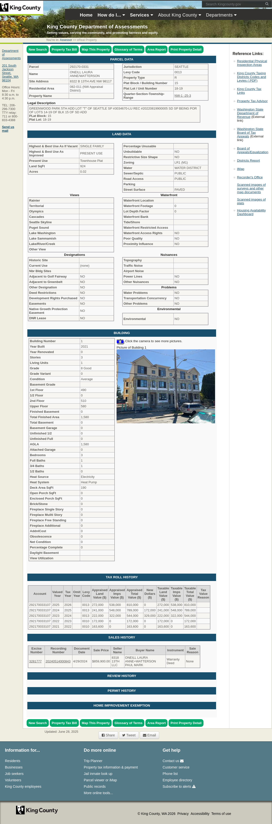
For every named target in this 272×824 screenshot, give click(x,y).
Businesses (14, 767)
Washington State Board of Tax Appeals (250, 132)
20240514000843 (58, 661)
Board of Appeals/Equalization (252, 150)
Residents (12, 761)
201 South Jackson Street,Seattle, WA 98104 (10, 73)
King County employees (23, 786)
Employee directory (177, 780)
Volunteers (13, 780)
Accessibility (200, 814)
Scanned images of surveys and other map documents (251, 188)
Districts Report (248, 160)
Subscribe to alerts (179, 786)
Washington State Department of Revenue (250, 113)
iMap (240, 169)
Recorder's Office (250, 177)
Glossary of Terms (128, 49)
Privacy (183, 814)
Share (108, 735)
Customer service (176, 767)
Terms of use (221, 814)
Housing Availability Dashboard (251, 212)
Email (149, 735)
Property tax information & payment (111, 767)
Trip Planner (93, 761)
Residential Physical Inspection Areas (252, 63)
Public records (95, 786)
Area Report (156, 49)
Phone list (170, 774)
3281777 (35, 661)
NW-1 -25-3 (182, 95)
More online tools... (98, 793)
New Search (38, 49)
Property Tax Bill (64, 49)
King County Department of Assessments (97, 26)
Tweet (129, 735)
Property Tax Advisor (252, 101)
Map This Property (96, 49)
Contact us (173, 761)
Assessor (66, 40)
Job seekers (14, 774)
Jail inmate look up (98, 774)
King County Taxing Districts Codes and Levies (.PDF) (251, 76)
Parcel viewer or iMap (100, 780)
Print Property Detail (186, 49)
